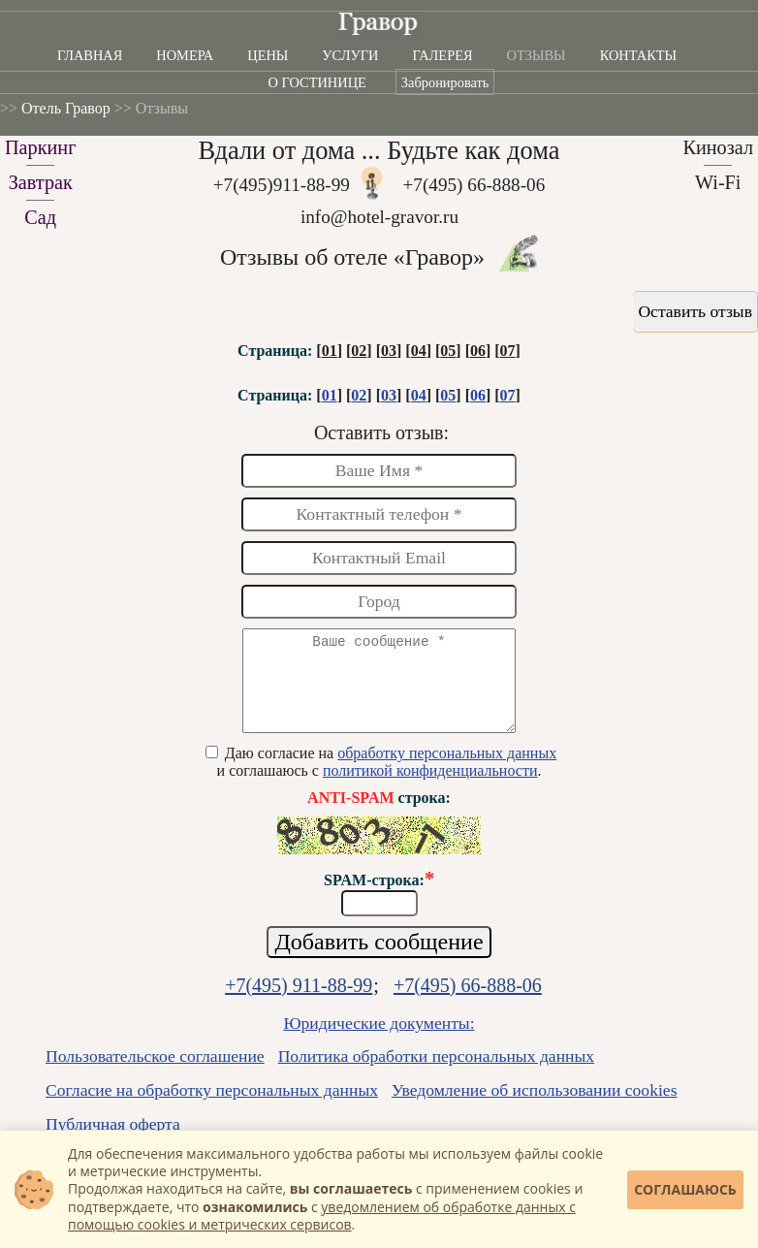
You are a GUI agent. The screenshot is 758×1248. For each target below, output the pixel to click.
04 (418, 350)
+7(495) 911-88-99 (298, 1002)
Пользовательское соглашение (155, 1073)
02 (358, 350)
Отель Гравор (66, 108)
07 (508, 350)
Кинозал (717, 147)
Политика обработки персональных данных (436, 1073)
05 (448, 350)
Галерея (442, 55)
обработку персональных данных (446, 770)
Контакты (638, 55)
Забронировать (445, 82)
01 (329, 350)
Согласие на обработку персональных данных (212, 1107)
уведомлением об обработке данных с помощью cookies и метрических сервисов (322, 1215)
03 (388, 350)
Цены (267, 55)
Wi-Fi (718, 182)
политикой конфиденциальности (430, 788)
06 (478, 350)
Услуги (350, 55)
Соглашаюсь (685, 1189)
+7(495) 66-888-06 (474, 185)
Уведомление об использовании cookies (535, 1107)
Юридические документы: (378, 1040)
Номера (184, 55)
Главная (89, 55)
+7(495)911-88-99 (281, 185)
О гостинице (317, 82)
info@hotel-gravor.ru (379, 217)
